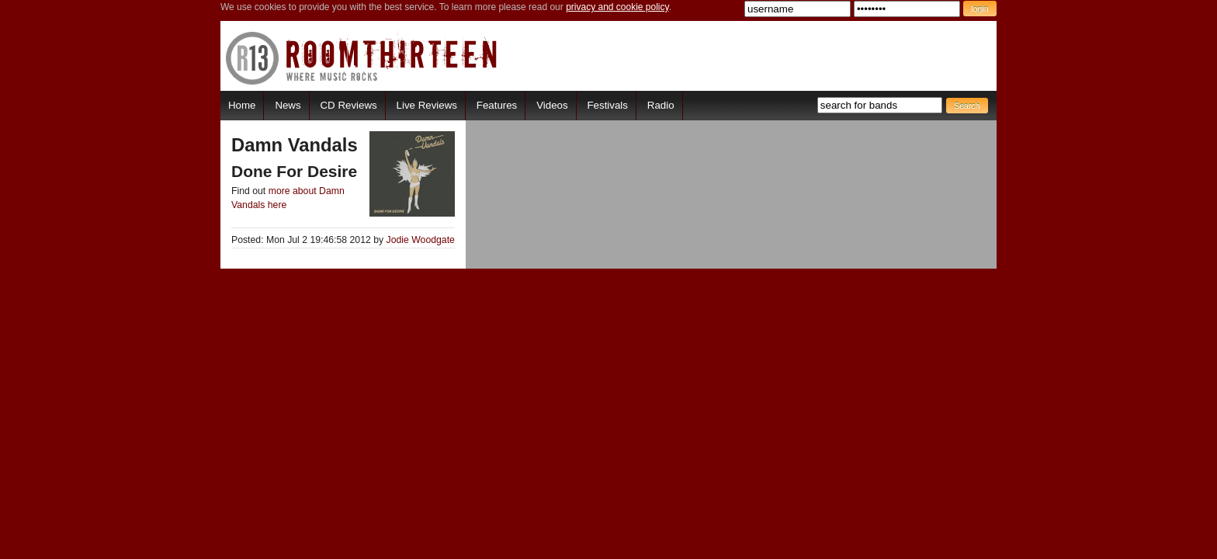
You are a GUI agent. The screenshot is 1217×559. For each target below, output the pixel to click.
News (287, 105)
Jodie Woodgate (421, 239)
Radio (660, 105)
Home (241, 105)
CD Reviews (349, 105)
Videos (551, 105)
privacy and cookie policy (617, 7)
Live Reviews (427, 105)
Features (497, 105)
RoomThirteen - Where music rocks (362, 57)
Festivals (607, 105)
